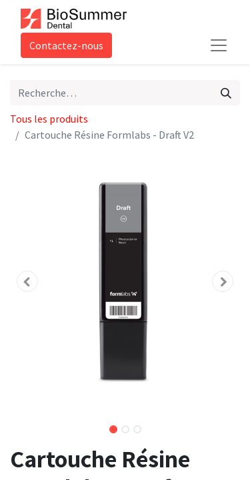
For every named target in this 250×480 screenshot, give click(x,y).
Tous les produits (49, 118)
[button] (27, 281)
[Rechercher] (226, 92)
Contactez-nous (66, 45)
